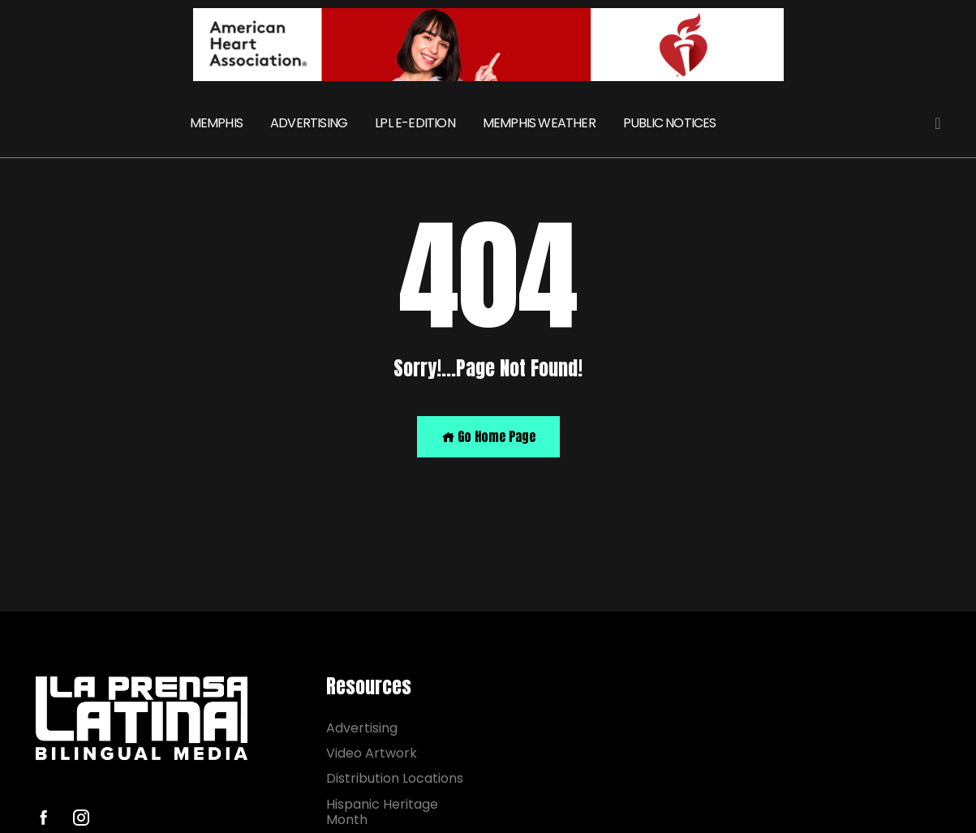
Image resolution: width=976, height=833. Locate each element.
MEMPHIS (216, 123)
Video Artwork (371, 753)
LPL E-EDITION (415, 123)
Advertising (362, 728)
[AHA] (488, 44)
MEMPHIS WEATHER (539, 123)
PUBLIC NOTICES (669, 123)
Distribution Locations (394, 778)
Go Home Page (488, 436)
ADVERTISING (308, 123)
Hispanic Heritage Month (382, 812)
